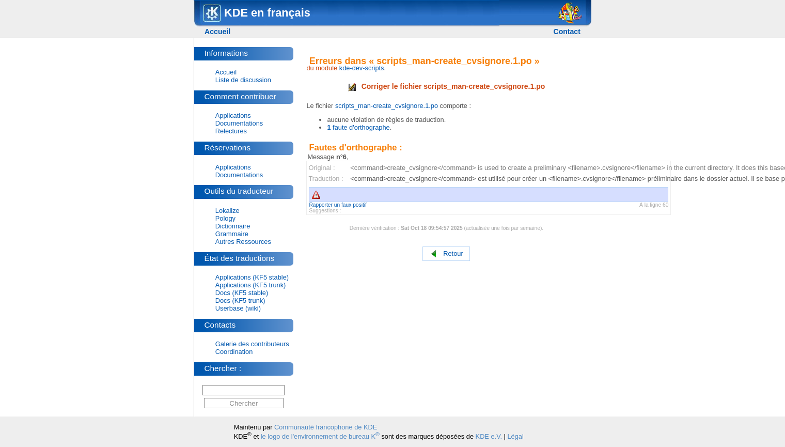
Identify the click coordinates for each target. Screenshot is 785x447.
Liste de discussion (243, 80)
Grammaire (231, 234)
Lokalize (227, 210)
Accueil (217, 31)
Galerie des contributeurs (252, 344)
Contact (566, 31)
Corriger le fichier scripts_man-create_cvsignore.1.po (446, 86)
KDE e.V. (489, 436)
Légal (516, 436)
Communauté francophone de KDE (325, 427)
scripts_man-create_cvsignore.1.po (386, 106)
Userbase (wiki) (238, 308)
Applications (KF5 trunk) (250, 285)
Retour (446, 254)
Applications (233, 115)
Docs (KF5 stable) (241, 293)
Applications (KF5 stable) (252, 277)
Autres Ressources (243, 241)
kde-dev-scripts (361, 68)
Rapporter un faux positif (338, 205)
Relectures (231, 131)
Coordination (234, 352)
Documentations (239, 123)
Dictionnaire (232, 226)
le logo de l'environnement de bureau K (320, 436)
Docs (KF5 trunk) (240, 300)
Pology (225, 218)
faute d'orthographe (358, 127)
